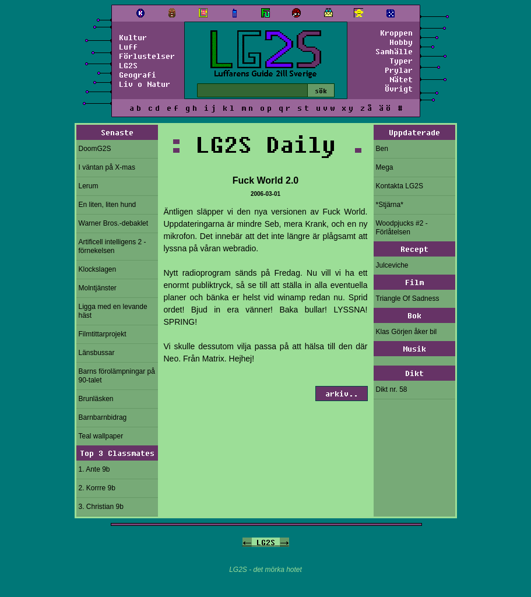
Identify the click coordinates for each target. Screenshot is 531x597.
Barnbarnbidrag (103, 417)
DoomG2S (95, 149)
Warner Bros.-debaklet (114, 223)
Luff (128, 46)
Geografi (137, 74)
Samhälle (394, 51)
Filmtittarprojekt (102, 334)
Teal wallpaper (101, 436)
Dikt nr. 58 (391, 389)
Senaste (117, 132)
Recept (414, 249)
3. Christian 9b (101, 507)
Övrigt (399, 88)
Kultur (133, 37)
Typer (401, 60)
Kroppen (396, 32)
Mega (384, 167)
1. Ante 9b (94, 469)
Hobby (401, 42)
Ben (382, 149)
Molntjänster (98, 288)
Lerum (89, 186)
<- (247, 542)
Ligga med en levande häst (113, 311)
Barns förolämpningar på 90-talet (117, 375)
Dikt (414, 373)
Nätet (401, 79)
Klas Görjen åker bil (406, 332)
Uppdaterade (414, 132)
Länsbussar (97, 353)
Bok (414, 315)
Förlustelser (147, 56)
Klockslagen (98, 269)
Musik (414, 348)
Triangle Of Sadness (407, 298)
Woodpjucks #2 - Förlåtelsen (402, 227)
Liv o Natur (144, 84)
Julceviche (392, 265)
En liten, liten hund (107, 205)
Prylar (399, 70)
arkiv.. (341, 393)
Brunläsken (96, 399)
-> (284, 542)
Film (414, 282)
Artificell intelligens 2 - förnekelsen (112, 246)
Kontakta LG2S (399, 186)
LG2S (128, 65)
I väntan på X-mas (107, 167)
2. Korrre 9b (97, 488)
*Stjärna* (389, 205)
